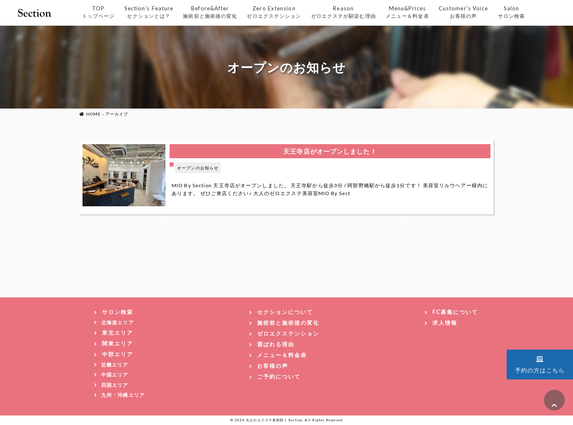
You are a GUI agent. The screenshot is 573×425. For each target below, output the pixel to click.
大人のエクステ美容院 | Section (274, 420)
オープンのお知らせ (198, 167)
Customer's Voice (463, 12)
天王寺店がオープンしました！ (329, 151)
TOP (98, 12)
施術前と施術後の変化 (288, 322)
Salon (511, 12)
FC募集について (455, 312)
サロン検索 (117, 312)
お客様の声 (272, 365)
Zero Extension (274, 12)
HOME (93, 113)
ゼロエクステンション (288, 333)
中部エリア (117, 354)
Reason (343, 12)
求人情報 (444, 322)
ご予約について (279, 376)
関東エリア (117, 343)
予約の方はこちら (540, 364)
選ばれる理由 (275, 344)
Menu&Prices (407, 12)
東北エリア (117, 332)
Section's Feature (149, 12)
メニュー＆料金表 (282, 355)
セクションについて (285, 312)
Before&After (210, 12)
